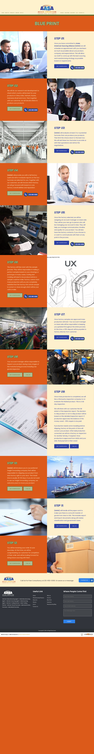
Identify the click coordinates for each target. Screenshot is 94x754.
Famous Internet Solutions (24, 634)
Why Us (21, 12)
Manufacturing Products (38, 597)
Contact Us (81, 12)
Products (12, 12)
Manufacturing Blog (51, 604)
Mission (62, 12)
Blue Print (72, 12)
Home (3, 12)
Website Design (4, 634)
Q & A (77, 12)
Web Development (13, 634)
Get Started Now (62, 66)
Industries (67, 12)
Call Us (77, 67)
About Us (7, 12)
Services (17, 12)
